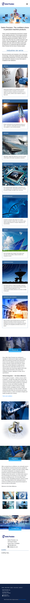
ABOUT (11, 587)
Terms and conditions (7, 396)
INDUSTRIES (7, 587)
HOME (3, 587)
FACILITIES (16, 587)
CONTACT (21, 587)
